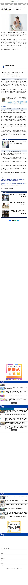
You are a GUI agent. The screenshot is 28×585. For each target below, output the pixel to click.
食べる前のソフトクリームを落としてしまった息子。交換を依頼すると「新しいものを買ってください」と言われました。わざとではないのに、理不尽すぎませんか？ (16, 411)
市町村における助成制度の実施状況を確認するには (10, 76)
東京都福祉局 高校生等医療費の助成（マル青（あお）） (9, 180)
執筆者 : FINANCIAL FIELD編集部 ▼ (10, 65)
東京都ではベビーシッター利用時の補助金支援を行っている (12, 72)
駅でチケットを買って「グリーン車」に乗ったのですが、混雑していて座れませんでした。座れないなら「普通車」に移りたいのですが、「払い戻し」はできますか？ (16, 419)
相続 (11, 3)
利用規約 (2, 553)
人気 (2, 3)
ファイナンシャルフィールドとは (6, 548)
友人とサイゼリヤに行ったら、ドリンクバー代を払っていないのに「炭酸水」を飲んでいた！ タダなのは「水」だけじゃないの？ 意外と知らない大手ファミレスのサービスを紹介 (16, 427)
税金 (15, 3)
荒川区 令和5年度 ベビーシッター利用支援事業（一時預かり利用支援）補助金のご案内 (14, 184)
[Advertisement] (14, 57)
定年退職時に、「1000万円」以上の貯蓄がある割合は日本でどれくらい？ (15, 414)
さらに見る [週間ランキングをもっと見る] (14, 430)
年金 (20, 3)
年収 (7, 3)
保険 (24, 3)
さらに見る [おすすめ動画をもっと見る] (14, 403)
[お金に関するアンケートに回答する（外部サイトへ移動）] (14, 527)
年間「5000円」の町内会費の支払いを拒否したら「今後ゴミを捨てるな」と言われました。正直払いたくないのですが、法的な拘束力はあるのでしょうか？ (16, 423)
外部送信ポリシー (3, 558)
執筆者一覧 (2, 563)
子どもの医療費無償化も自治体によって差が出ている (11, 74)
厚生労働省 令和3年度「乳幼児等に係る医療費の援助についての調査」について (13, 179)
